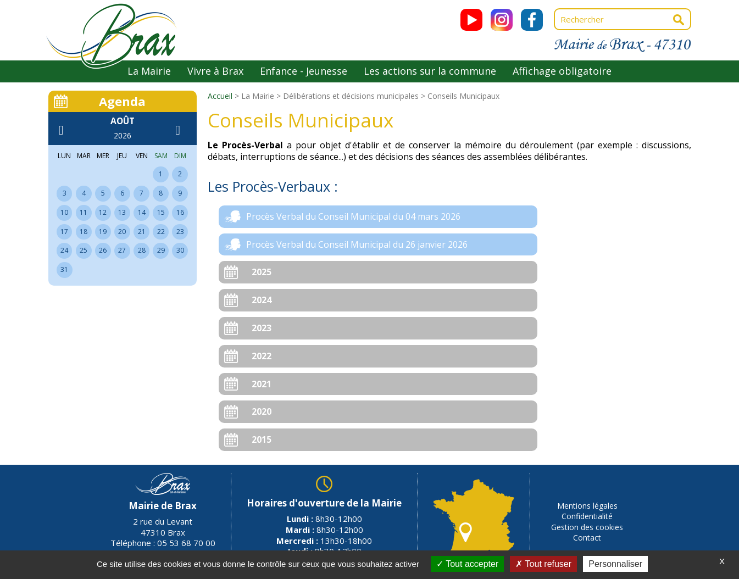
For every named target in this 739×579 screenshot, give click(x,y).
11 (83, 212)
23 (180, 231)
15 (161, 212)
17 (64, 231)
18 (83, 231)
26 (103, 250)
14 (142, 212)
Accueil (220, 96)
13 (122, 212)
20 (122, 231)
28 (142, 250)
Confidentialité (587, 516)
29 (161, 250)
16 (180, 212)
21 (142, 231)
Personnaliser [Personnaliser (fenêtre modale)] (615, 564)
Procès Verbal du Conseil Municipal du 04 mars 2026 (353, 216)
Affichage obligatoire (562, 70)
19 (103, 231)
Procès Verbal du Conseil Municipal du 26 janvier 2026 (357, 244)
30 (180, 250)
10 (64, 212)
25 (83, 250)
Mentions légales (587, 505)
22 (161, 231)
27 (122, 250)
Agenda (122, 101)
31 (64, 269)
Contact (587, 537)
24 (64, 250)
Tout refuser (543, 564)
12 (103, 212)
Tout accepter (467, 564)
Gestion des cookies (587, 527)
